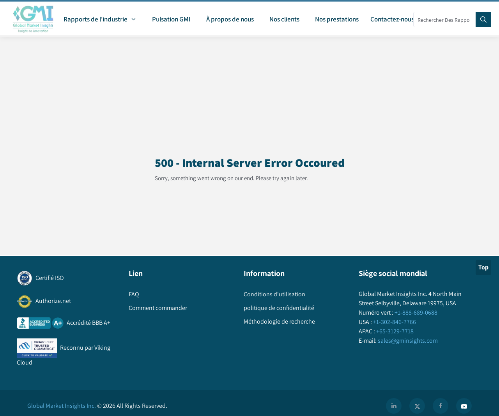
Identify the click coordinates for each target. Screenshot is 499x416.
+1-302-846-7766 (394, 322)
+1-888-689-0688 (415, 312)
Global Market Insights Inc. (61, 406)
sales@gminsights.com (407, 340)
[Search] (483, 19)
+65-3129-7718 (394, 331)
